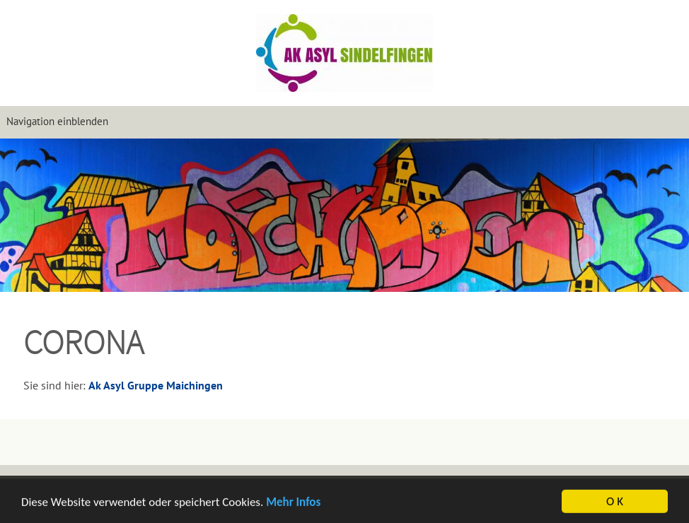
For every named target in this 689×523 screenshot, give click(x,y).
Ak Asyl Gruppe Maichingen (155, 385)
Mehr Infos (293, 502)
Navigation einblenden (57, 121)
